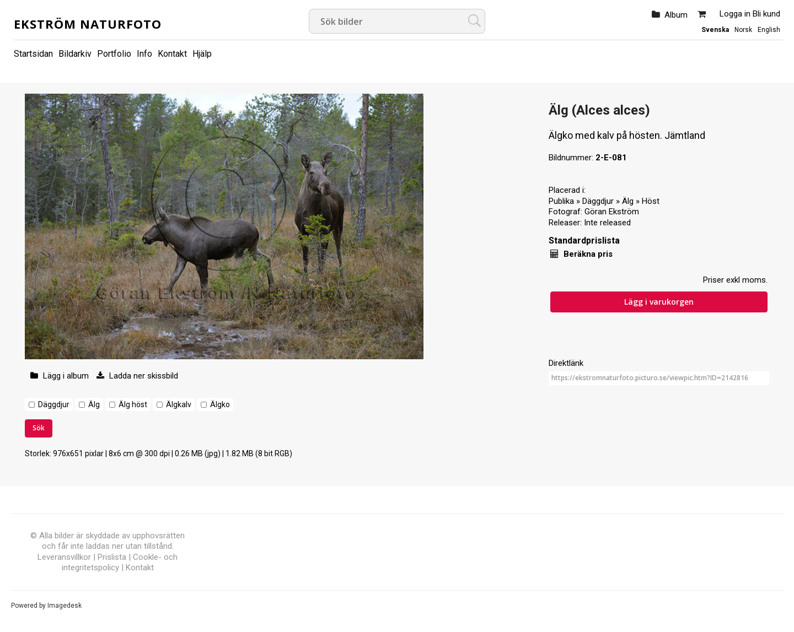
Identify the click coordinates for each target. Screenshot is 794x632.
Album (676, 15)
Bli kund (766, 14)
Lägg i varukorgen (659, 301)
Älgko (220, 404)
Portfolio (114, 53)
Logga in (735, 14)
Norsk (743, 30)
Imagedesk (64, 605)
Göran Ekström (611, 212)
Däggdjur (53, 404)
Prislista (112, 557)
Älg (94, 404)
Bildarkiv (75, 53)
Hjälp (202, 53)
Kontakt (172, 53)
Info (144, 53)
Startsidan (33, 53)
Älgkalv (178, 404)
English (769, 30)
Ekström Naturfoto (88, 23)
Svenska (715, 30)
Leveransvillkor (64, 557)
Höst (650, 201)
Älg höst (133, 404)
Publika (561, 201)
